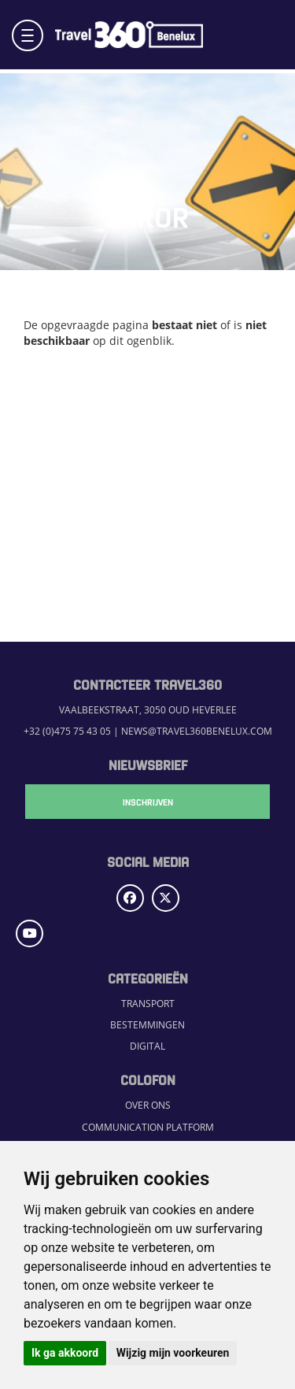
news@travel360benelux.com (196, 731)
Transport (148, 1003)
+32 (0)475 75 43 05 (67, 731)
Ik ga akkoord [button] (64, 1352)
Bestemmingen (147, 1025)
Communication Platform (148, 1127)
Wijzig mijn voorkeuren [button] (173, 1352)
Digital (147, 1046)
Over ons (148, 1105)
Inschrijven (148, 801)
